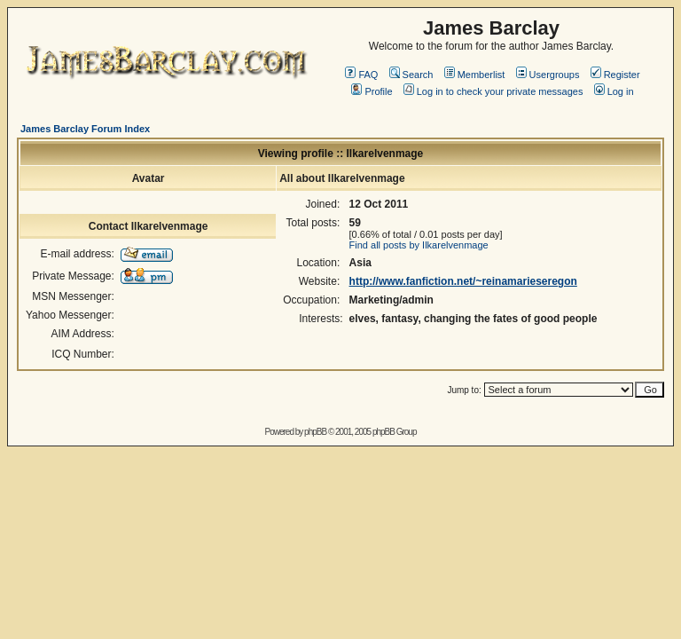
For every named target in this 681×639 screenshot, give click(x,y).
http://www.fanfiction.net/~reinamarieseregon (463, 281)
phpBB (315, 432)
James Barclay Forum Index (85, 128)
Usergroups (548, 74)
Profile (371, 91)
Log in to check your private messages (493, 91)
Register (615, 74)
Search (411, 74)
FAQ (361, 74)
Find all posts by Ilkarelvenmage (419, 245)
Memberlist (474, 74)
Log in (614, 91)
